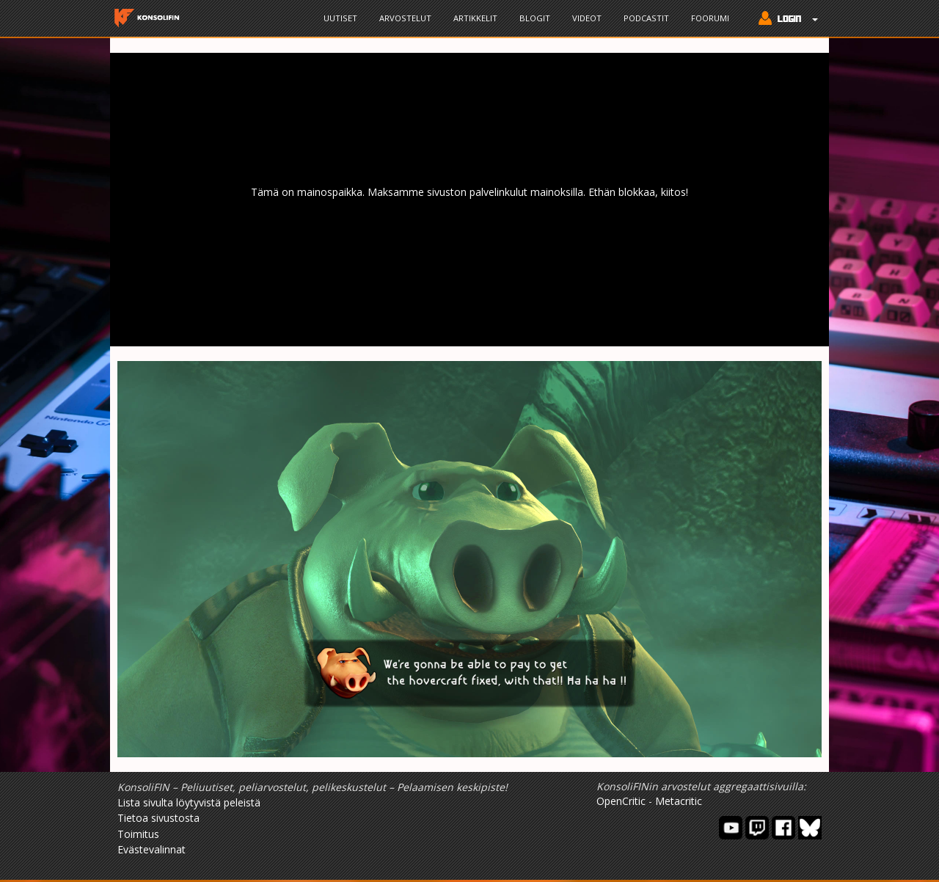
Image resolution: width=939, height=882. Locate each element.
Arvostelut (405, 17)
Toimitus (138, 834)
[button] (784, 20)
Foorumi (710, 17)
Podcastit (646, 17)
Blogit (534, 17)
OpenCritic (621, 801)
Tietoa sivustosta (158, 818)
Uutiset (340, 17)
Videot (587, 17)
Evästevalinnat (151, 849)
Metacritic (678, 801)
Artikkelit (475, 17)
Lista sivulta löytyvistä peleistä (188, 802)
